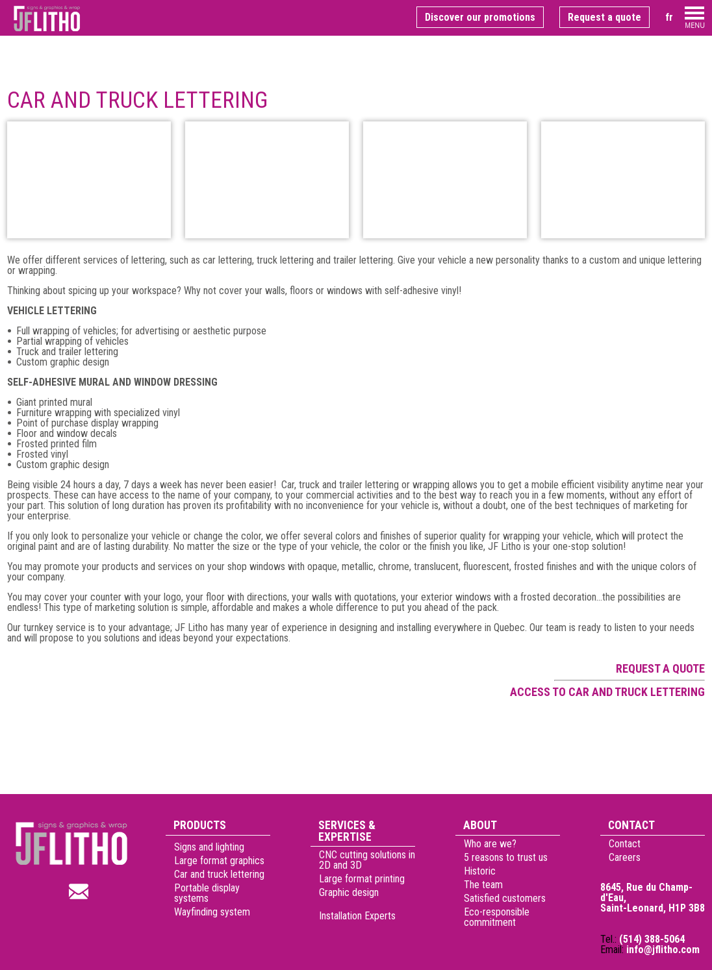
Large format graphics (219, 871)
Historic (480, 871)
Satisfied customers (505, 898)
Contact (625, 844)
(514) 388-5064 (652, 939)
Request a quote (604, 17)
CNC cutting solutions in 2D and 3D (367, 860)
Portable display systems (207, 903)
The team (483, 884)
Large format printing (362, 879)
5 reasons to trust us (506, 857)
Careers (625, 857)
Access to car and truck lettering (607, 692)
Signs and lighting (209, 857)
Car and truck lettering (219, 884)
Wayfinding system (212, 922)
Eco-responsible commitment (496, 917)
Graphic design (349, 892)
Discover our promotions (480, 17)
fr (669, 17)
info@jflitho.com (663, 949)
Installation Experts (357, 947)
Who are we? (490, 844)
